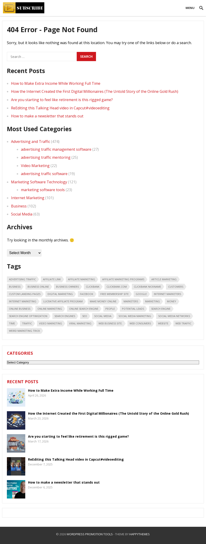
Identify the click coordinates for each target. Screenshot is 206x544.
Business (19, 206)
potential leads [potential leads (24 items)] (133, 308)
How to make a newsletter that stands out (47, 116)
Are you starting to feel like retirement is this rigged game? (62, 99)
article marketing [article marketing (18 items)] (164, 279)
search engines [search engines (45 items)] (64, 316)
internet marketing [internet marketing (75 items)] (22, 301)
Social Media (21, 214)
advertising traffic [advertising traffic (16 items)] (22, 279)
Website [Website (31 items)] (163, 323)
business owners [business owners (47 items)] (67, 286)
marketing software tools (43, 189)
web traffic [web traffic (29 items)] (183, 323)
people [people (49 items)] (110, 308)
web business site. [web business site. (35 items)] (110, 323)
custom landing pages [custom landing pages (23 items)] (24, 294)
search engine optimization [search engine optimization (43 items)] (28, 316)
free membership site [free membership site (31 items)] (114, 294)
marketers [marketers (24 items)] (131, 301)
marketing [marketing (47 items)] (152, 301)
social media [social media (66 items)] (102, 316)
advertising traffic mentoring (46, 157)
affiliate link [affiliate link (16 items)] (52, 279)
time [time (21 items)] (12, 323)
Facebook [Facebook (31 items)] (86, 294)
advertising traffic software (44, 173)
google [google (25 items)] (141, 294)
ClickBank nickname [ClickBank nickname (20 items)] (147, 286)
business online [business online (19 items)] (38, 286)
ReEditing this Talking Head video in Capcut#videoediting (60, 107)
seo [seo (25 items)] (84, 316)
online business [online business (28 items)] (19, 308)
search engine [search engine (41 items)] (160, 308)
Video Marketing (35, 165)
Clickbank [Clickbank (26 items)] (92, 286)
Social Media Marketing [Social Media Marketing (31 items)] (135, 316)
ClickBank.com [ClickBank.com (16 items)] (117, 286)
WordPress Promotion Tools (90, 534)
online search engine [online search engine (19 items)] (83, 308)
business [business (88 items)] (14, 286)
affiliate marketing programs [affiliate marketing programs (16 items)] (123, 279)
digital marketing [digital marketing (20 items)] (60, 294)
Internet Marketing (27, 197)
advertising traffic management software (56, 149)
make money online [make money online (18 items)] (103, 301)
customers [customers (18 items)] (175, 286)
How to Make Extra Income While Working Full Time (55, 83)
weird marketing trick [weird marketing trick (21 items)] (24, 330)
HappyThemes (139, 534)
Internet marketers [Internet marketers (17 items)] (167, 294)
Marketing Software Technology (39, 181)
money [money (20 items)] (171, 301)
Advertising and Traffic (30, 141)
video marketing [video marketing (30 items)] (50, 323)
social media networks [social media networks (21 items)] (174, 316)
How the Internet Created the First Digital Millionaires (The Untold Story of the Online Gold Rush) (94, 91)
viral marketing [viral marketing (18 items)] (80, 323)
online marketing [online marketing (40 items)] (49, 308)
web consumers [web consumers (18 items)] (140, 323)
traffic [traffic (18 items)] (27, 323)
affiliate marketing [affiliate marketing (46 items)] (81, 279)
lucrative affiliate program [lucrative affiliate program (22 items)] (63, 301)
